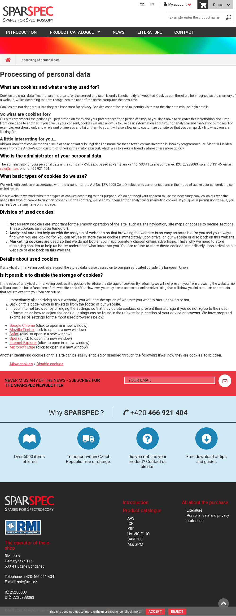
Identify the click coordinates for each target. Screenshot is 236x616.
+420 (155, 412)
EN (151, 4)
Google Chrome (22, 325)
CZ (142, 4)
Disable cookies (49, 364)
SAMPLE (134, 539)
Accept (155, 611)
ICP (130, 523)
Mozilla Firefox (22, 329)
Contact (184, 32)
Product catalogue (72, 32)
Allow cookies (21, 364)
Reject (177, 611)
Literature (150, 32)
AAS (131, 518)
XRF (130, 529)
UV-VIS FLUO (138, 534)
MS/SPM (135, 544)
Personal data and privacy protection (208, 518)
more (136, 611)
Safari (14, 334)
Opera (14, 338)
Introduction (135, 502)
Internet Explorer (23, 342)
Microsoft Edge (22, 347)
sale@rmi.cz (9, 168)
